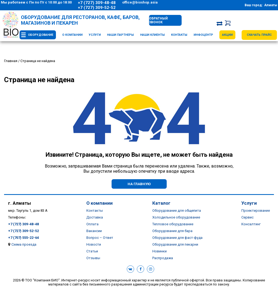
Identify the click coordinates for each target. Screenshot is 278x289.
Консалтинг (251, 224)
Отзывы (93, 258)
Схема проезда (23, 244)
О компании (72, 35)
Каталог (161, 203)
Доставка (94, 217)
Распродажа (162, 258)
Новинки (159, 251)
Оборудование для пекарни (175, 244)
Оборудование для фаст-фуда (177, 238)
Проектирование (255, 210)
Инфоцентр (203, 35)
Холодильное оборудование (176, 217)
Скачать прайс (259, 35)
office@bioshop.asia (140, 2)
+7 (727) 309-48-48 (97, 2)
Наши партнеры (120, 35)
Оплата (92, 224)
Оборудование (40, 35)
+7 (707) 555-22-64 (23, 238)
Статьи (92, 251)
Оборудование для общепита (176, 210)
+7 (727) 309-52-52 (97, 7)
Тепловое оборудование (172, 224)
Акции (227, 35)
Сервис (247, 217)
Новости (93, 244)
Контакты (179, 35)
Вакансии (94, 231)
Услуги (95, 35)
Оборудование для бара (172, 231)
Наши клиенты (152, 35)
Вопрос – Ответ (99, 238)
